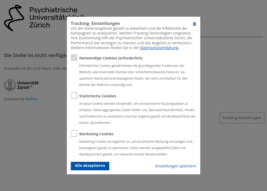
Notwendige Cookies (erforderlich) (111, 57)
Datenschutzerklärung (159, 47)
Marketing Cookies (96, 133)
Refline (31, 98)
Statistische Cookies (97, 95)
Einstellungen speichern (175, 165)
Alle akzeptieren (90, 165)
